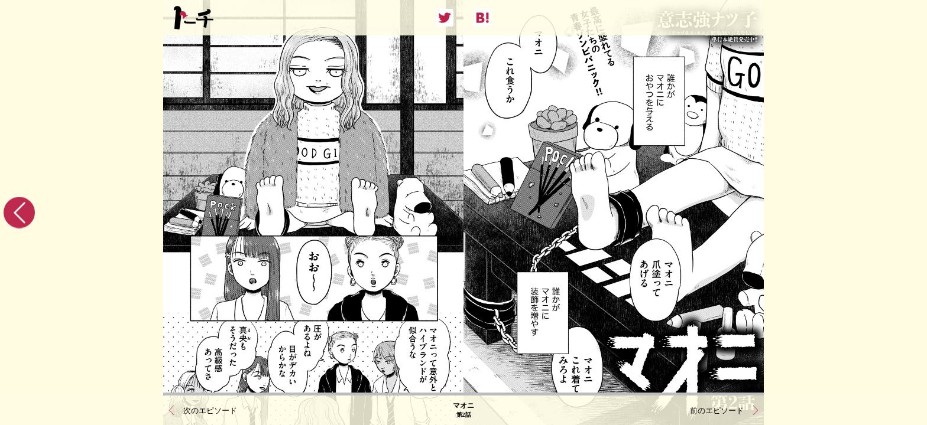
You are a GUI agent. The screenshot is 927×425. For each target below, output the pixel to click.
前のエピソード (717, 410)
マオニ (463, 410)
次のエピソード (210, 410)
